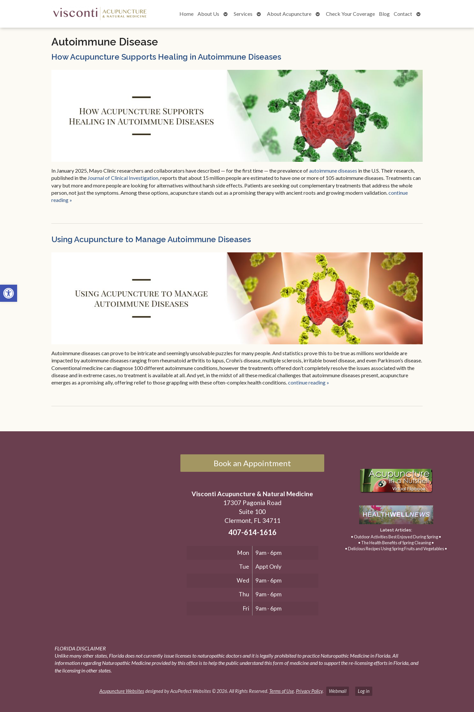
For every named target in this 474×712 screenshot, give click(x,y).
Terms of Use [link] (281, 691)
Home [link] (186, 14)
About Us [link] (208, 14)
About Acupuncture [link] (289, 14)
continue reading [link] (308, 382)
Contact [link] (403, 14)
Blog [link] (384, 14)
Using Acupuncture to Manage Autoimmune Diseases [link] (151, 239)
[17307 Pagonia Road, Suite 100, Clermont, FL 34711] (92, 522)
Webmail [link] (337, 691)
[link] (8, 293)
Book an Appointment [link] (252, 463)
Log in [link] (364, 691)
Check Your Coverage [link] (350, 14)
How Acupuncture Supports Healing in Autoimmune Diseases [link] (166, 57)
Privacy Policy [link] (309, 691)
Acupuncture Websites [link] (121, 691)
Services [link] (243, 14)
